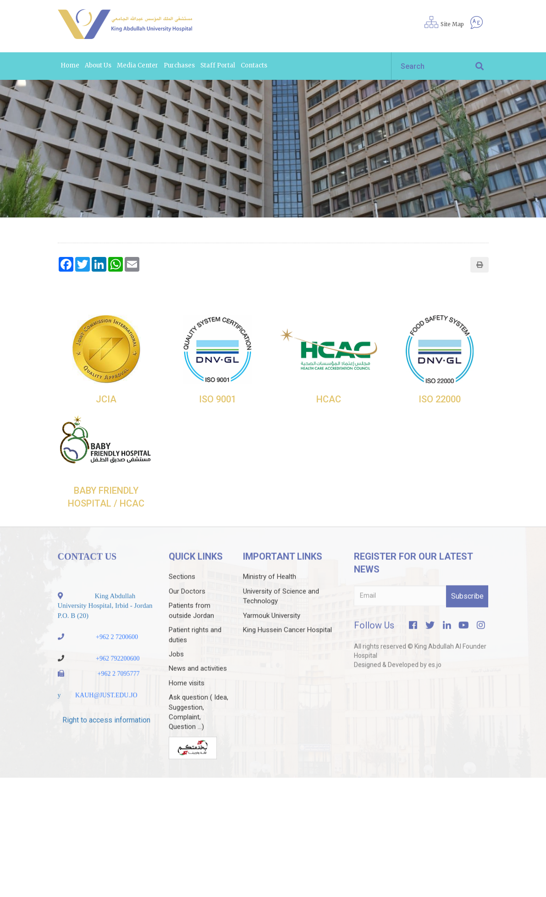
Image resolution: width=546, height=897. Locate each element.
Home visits (186, 701)
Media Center (137, 65)
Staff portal (217, 65)
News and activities (198, 687)
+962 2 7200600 (117, 655)
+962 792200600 (117, 677)
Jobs (176, 673)
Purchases (179, 65)
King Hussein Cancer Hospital (287, 648)
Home (70, 65)
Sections (182, 595)
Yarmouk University (271, 634)
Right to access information (106, 738)
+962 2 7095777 (119, 692)
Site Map (452, 24)
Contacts (254, 65)
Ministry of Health (269, 595)
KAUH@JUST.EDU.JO (106, 713)
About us (98, 65)
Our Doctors (187, 610)
